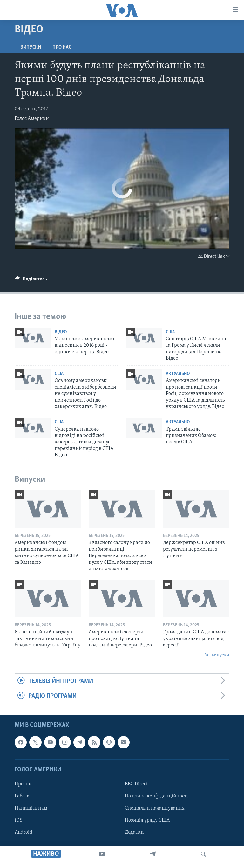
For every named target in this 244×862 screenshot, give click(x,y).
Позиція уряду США (147, 820)
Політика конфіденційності (156, 796)
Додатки (134, 832)
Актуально (178, 373)
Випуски (30, 47)
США (170, 332)
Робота (22, 796)
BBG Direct (136, 784)
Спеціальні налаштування (155, 808)
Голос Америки (32, 118)
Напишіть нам (31, 808)
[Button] (31, 280)
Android (23, 832)
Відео (61, 332)
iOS (19, 820)
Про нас (61, 47)
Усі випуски (217, 655)
